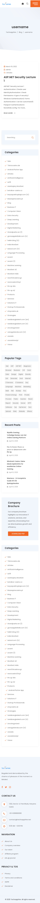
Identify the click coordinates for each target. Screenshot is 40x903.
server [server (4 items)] (23, 403)
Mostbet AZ (12, 269)
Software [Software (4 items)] (9, 407)
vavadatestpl (12, 340)
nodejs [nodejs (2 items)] (18, 391)
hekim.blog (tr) (13, 240)
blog (9, 203)
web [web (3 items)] (15, 411)
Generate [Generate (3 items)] (13, 378)
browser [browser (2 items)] (8, 370)
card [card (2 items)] (29, 370)
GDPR (7, 882)
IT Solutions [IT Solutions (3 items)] (19, 382)
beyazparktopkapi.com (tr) (18, 194)
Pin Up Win (11, 286)
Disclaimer (9, 886)
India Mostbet (12, 244)
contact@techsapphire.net (20, 819)
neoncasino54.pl (14, 282)
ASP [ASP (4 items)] (12, 366)
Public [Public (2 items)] (16, 399)
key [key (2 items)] (27, 382)
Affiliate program (11, 854)
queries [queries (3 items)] (23, 399)
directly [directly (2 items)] (28, 374)
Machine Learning (14, 265)
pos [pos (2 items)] (24, 391)
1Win (9, 161)
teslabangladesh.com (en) (18, 319)
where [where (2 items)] (29, 411)
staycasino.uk (12, 311)
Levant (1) (11, 261)
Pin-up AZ (11, 290)
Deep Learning (13, 219)
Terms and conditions (13, 878)
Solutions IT (11, 303)
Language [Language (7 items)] (9, 387)
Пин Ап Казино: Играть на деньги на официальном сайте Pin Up (16, 449)
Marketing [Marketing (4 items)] (27, 387)
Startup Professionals (16, 307)
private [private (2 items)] (27, 395)
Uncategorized (13, 328)
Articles (9, 72)
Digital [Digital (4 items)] (21, 374)
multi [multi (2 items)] (7, 391)
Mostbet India (12, 274)
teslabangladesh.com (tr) (17, 324)
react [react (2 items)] (30, 399)
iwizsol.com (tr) (13, 249)
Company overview (12, 845)
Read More (8, 113)
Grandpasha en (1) (14, 232)
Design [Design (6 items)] (13, 374)
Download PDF (18, 534)
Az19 (9, 182)
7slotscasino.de (13, 165)
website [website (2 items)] (22, 411)
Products (11, 294)
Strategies (11, 315)
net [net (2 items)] (12, 391)
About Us (8, 841)
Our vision (8, 849)
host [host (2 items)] (21, 378)
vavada (10, 336)
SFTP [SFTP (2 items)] (29, 403)
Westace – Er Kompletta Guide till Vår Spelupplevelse (16, 481)
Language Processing (15, 253)
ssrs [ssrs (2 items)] (29, 407)
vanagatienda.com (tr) (16, 332)
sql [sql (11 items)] (15, 407)
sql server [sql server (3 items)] (22, 407)
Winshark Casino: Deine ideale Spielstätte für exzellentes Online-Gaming (16, 465)
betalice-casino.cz (14, 190)
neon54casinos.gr (14, 278)
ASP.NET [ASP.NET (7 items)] (18, 366)
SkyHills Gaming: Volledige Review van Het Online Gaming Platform (16, 435)
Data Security (12, 215)
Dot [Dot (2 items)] (7, 378)
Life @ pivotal (10, 858)
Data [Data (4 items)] (7, 374)
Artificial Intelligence (15, 178)
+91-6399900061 (15, 813)
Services (10, 299)
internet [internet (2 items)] (28, 378)
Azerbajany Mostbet (15, 186)
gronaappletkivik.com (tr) (17, 236)
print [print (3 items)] (20, 395)
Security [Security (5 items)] (15, 403)
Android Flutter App (15, 169)
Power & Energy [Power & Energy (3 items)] (11, 395)
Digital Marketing (14, 228)
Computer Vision (14, 211)
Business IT (11, 207)
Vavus (9, 344)
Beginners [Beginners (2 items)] (27, 366)
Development (12, 224)
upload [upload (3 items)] (8, 411)
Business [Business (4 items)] (17, 370)
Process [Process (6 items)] (8, 399)
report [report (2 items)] (8, 403)
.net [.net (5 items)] (7, 366)
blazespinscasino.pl (15, 199)
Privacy (7, 873)
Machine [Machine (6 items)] (18, 387)
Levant (10, 257)
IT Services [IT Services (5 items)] (9, 382)
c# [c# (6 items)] (23, 370)
